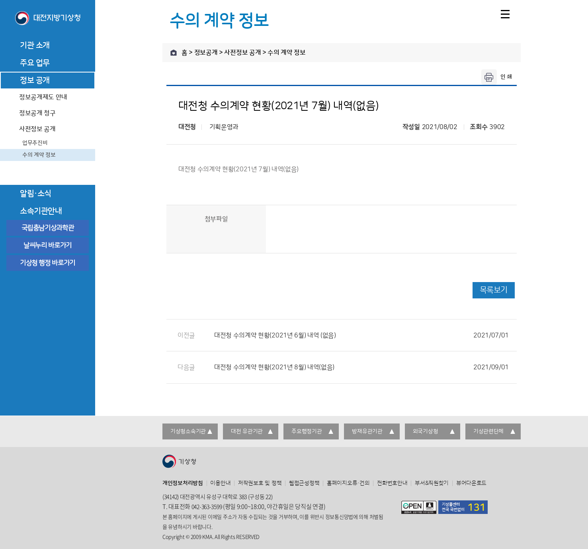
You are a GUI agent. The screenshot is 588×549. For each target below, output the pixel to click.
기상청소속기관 (188, 431)
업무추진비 (35, 143)
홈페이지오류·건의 (348, 483)
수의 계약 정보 (39, 155)
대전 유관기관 (247, 431)
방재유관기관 (367, 431)
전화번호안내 (392, 483)
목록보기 (494, 290)
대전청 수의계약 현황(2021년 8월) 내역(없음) (361, 367)
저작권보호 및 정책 (259, 483)
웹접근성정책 (304, 483)
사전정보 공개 (37, 129)
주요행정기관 (306, 431)
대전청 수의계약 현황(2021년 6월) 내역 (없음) (361, 335)
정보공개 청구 (37, 113)
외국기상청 (425, 431)
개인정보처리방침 (182, 483)
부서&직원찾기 (432, 483)
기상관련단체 (488, 431)
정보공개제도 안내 (43, 97)
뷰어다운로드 (471, 483)
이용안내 (220, 483)
